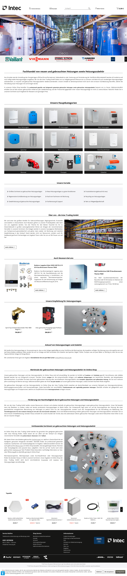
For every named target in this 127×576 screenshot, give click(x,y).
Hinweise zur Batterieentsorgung (73, 542)
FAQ (65, 540)
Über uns (66, 546)
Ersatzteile (44, 460)
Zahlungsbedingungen (39, 542)
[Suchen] (89, 8)
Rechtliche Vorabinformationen (41, 536)
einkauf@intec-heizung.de (63, 358)
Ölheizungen (19, 446)
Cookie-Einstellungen (69, 536)
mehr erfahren (10, 247)
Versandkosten (67, 564)
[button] (3, 573)
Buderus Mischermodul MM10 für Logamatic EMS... (38, 519)
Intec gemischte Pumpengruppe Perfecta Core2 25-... (48, 328)
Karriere (66, 544)
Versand (35, 540)
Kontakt (35, 538)
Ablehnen (99, 572)
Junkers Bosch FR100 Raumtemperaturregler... (116, 519)
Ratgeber (66, 548)
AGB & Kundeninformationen (41, 546)
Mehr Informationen (27, 573)
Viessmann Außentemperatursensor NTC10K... (77, 519)
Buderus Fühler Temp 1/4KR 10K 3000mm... (97, 519)
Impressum (67, 552)
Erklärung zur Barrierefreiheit (72, 538)
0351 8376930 (8, 540)
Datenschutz (67, 550)
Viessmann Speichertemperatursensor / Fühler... (58, 519)
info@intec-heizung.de (9, 544)
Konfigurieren (120, 572)
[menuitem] (38, 9)
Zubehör (56, 460)
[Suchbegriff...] (77, 8)
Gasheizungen (36, 439)
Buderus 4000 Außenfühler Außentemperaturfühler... (18, 519)
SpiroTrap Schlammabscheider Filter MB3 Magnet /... (18, 328)
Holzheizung (17, 450)
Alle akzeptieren (109, 572)
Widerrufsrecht (37, 544)
